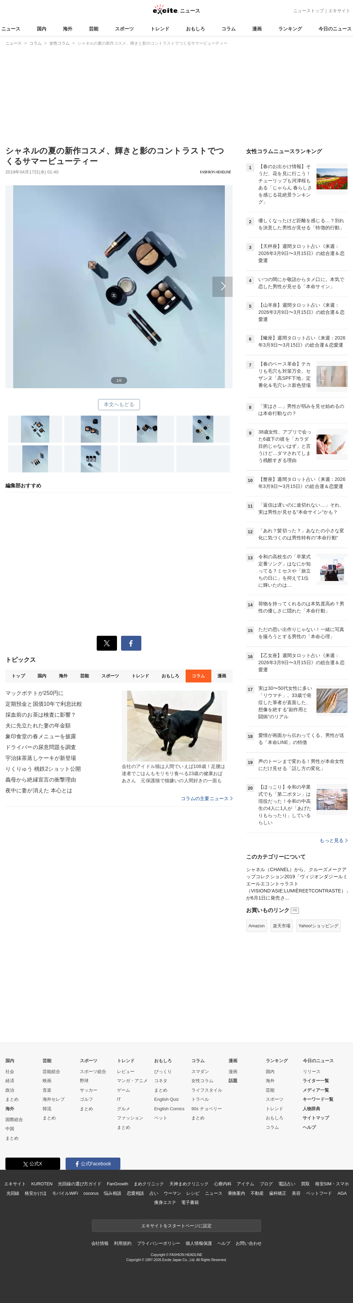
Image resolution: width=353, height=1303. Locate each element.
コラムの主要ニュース (207, 798)
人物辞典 (311, 1108)
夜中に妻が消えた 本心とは (38, 790)
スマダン (200, 1071)
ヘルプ (309, 1127)
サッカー (88, 1090)
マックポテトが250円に (34, 693)
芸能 (93, 28)
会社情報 (100, 1243)
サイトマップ (316, 1117)
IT (119, 1099)
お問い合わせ (249, 1243)
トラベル (200, 1099)
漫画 (257, 28)
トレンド (159, 28)
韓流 (47, 1108)
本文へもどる (119, 404)
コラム (228, 28)
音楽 (47, 1090)
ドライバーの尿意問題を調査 (40, 747)
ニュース (10, 28)
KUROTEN (42, 1183)
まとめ (12, 1099)
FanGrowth (117, 1183)
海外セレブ (54, 1099)
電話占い (287, 1183)
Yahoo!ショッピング (318, 925)
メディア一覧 (316, 1090)
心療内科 (222, 1183)
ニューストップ (308, 10)
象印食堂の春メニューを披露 (40, 736)
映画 (47, 1080)
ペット (160, 1117)
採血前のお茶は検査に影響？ (40, 715)
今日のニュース (335, 28)
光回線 (13, 1193)
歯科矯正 (277, 1193)
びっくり (163, 1071)
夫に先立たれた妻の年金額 (38, 725)
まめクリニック (149, 1183)
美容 (296, 1193)
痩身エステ (165, 1202)
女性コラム (202, 1080)
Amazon (257, 925)
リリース (312, 1071)
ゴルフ (86, 1099)
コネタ (160, 1080)
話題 (233, 1080)
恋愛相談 (135, 1193)
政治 (9, 1090)
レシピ (192, 1193)
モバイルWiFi (65, 1193)
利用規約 (122, 1243)
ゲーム (123, 1090)
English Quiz (166, 1099)
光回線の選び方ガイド (79, 1183)
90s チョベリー (206, 1108)
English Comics (169, 1108)
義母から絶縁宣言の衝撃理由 (40, 780)
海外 (67, 28)
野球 (84, 1080)
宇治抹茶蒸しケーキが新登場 (40, 758)
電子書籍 (189, 1202)
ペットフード (319, 1193)
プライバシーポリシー (159, 1243)
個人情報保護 (199, 1243)
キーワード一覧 (318, 1099)
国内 (41, 28)
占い (153, 1193)
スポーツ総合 (93, 1071)
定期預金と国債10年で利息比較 (44, 704)
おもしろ (195, 28)
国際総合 (14, 1119)
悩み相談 (112, 1193)
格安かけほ (35, 1193)
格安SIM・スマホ (332, 1183)
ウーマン (172, 1193)
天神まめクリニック (189, 1183)
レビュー (126, 1071)
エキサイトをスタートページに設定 (176, 1225)
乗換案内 (236, 1193)
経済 (9, 1080)
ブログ (266, 1183)
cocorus (91, 1193)
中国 (9, 1128)
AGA (342, 1193)
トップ (18, 675)
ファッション (130, 1117)
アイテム (245, 1183)
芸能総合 (51, 1071)
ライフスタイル (206, 1090)
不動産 (257, 1193)
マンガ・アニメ (132, 1080)
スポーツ (124, 28)
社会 (9, 1071)
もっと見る (334, 840)
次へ (119, 279)
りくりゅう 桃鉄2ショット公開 (43, 769)
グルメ (123, 1108)
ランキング (290, 28)
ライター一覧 (316, 1080)
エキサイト (339, 10)
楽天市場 (281, 925)
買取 (305, 1183)
